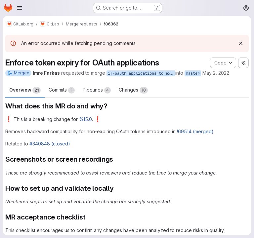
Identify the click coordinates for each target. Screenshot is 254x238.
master (193, 73)
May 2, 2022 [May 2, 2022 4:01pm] (215, 73)
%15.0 (85, 119)
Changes (133, 90)
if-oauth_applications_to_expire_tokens (141, 73)
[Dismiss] (241, 43)
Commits (62, 90)
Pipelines (97, 90)
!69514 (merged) (195, 131)
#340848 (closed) (49, 143)
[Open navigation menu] (19, 8)
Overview (25, 90)
